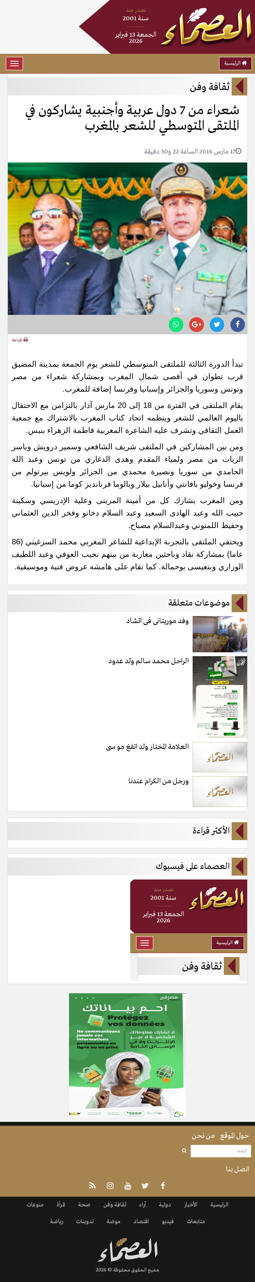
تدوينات (85, 1221)
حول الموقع (234, 1136)
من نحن (203, 1136)
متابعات (196, 1221)
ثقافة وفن (114, 1205)
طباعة (20, 340)
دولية (165, 1205)
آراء (142, 1205)
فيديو (168, 1221)
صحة (84, 1205)
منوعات (35, 1205)
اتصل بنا (237, 1169)
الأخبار (190, 1205)
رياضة (56, 1221)
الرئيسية (235, 63)
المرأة (61, 1205)
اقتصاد (141, 1221)
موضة (113, 1221)
